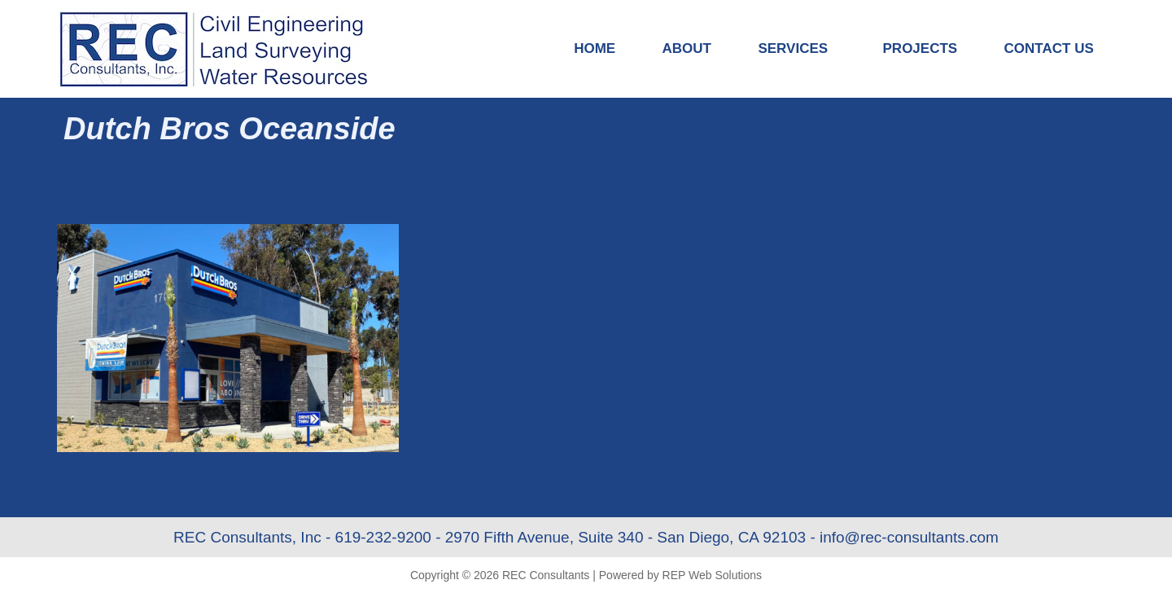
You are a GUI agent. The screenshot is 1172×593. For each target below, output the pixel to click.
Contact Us (1049, 48)
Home (594, 48)
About (687, 48)
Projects (920, 48)
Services (797, 49)
